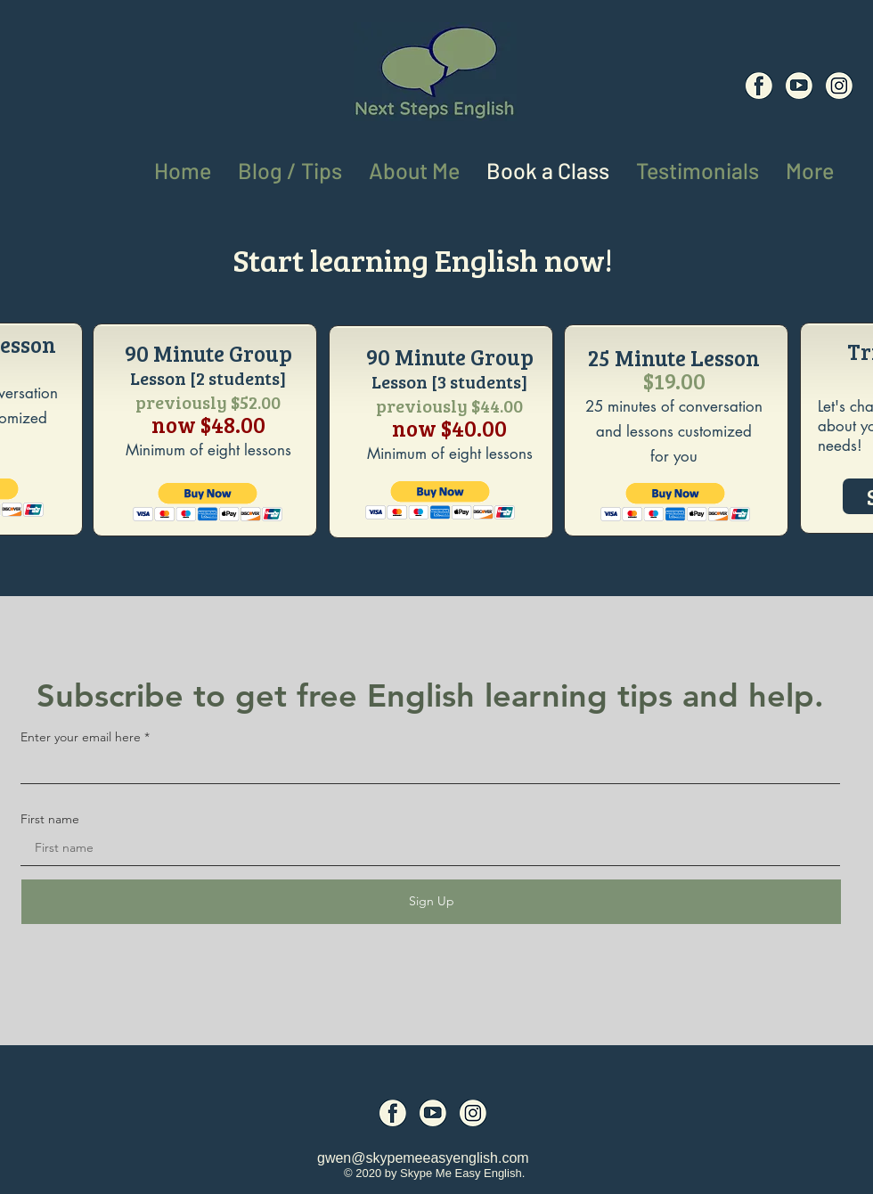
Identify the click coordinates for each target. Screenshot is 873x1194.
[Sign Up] (431, 901)
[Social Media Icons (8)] (839, 85)
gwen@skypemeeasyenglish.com (423, 1157)
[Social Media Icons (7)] (799, 85)
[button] (809, 167)
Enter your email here (80, 737)
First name (49, 819)
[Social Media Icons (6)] (759, 85)
